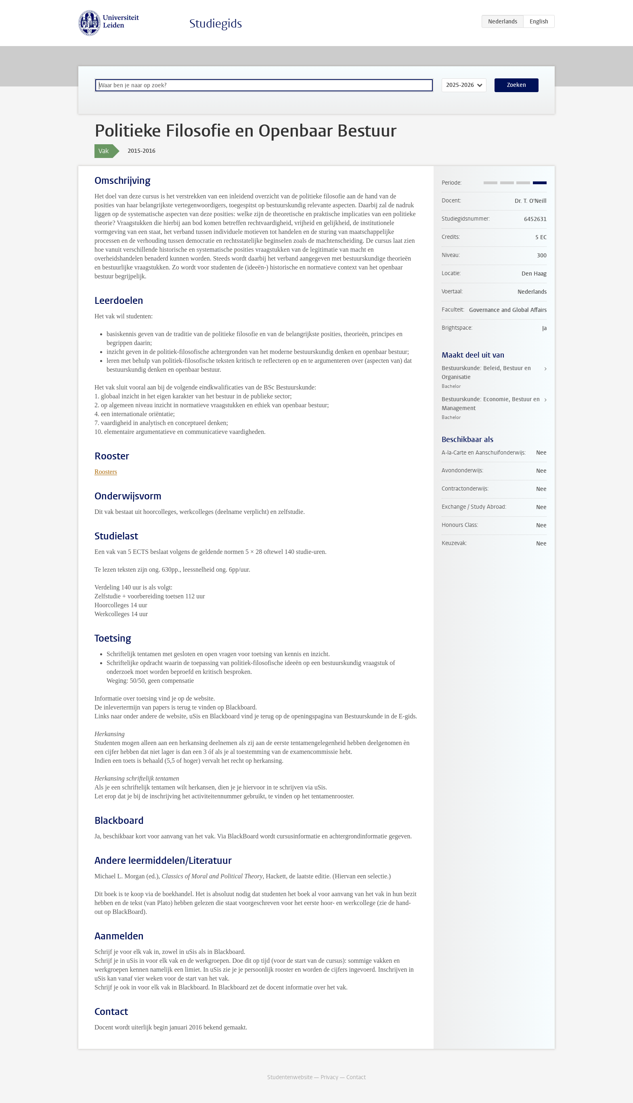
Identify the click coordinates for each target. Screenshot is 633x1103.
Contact (356, 1077)
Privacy (329, 1077)
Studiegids (215, 23)
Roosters (105, 471)
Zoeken (516, 85)
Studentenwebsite (289, 1077)
